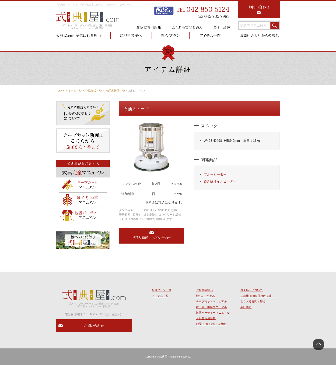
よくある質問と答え (253, 301)
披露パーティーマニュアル (213, 312)
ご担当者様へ (204, 290)
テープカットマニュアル (211, 301)
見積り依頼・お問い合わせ (151, 237)
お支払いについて (251, 290)
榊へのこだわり (206, 296)
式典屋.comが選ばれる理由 (257, 296)
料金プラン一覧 (161, 290)
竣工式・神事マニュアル (211, 307)
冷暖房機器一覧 (115, 90)
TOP (59, 90)
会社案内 (246, 307)
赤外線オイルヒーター (220, 181)
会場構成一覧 (93, 90)
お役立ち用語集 (206, 318)
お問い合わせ (94, 325)
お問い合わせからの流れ (211, 324)
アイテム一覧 (73, 90)
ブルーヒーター (215, 174)
